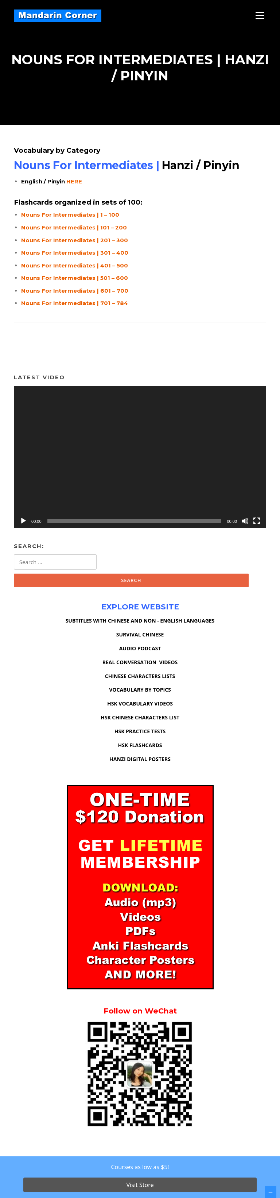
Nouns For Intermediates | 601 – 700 (74, 292)
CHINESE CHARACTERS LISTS (140, 677)
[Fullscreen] (256, 522)
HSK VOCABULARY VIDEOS (140, 705)
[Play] (23, 522)
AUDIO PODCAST (140, 649)
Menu (259, 15)
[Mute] (245, 522)
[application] (140, 459)
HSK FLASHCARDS (140, 746)
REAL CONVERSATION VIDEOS (140, 663)
